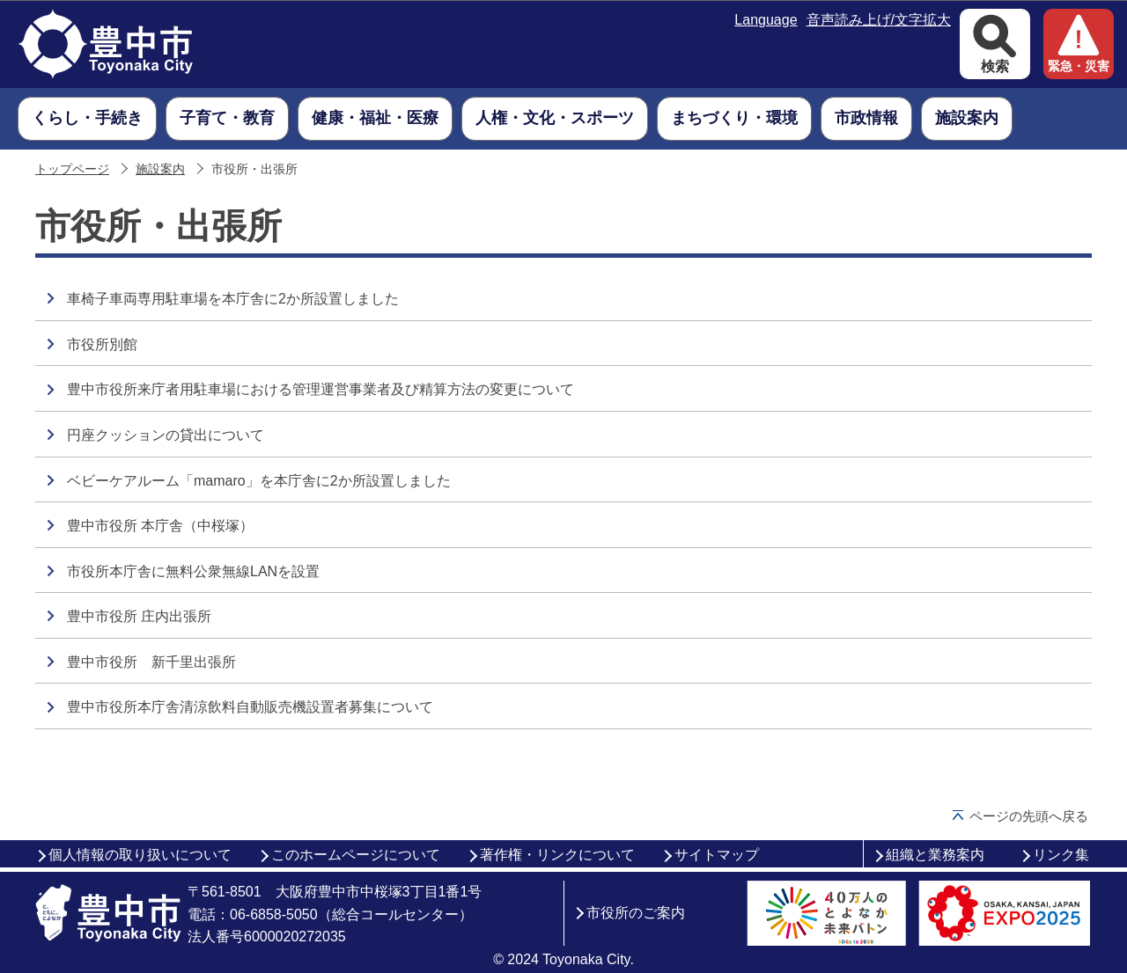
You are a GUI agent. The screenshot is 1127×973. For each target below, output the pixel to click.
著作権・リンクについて (557, 854)
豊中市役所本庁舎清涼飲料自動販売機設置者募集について (250, 706)
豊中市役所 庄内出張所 (139, 616)
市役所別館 (102, 344)
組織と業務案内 (935, 854)
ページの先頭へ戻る (1028, 815)
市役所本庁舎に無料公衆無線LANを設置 (193, 571)
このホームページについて (355, 854)
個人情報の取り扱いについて (140, 854)
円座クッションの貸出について (165, 435)
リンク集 (1061, 854)
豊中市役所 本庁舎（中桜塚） (160, 525)
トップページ (72, 169)
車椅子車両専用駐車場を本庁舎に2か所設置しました (233, 298)
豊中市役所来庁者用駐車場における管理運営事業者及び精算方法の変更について (320, 389)
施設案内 (160, 169)
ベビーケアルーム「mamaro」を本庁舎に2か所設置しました (259, 480)
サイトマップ (716, 854)
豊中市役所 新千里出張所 (151, 662)
